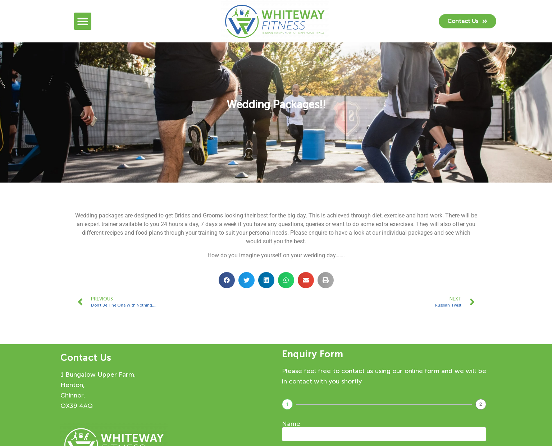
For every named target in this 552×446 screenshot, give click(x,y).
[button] (82, 21)
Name (291, 423)
